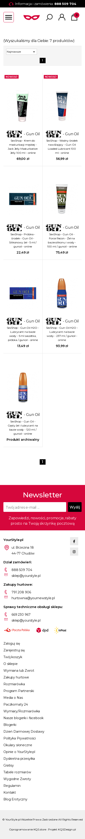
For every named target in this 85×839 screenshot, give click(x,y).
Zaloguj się (11, 643)
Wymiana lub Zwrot (18, 671)
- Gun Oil (23, 134)
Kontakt (9, 792)
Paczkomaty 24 (15, 704)
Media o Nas (13, 698)
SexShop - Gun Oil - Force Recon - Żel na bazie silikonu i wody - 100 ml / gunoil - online (62, 240)
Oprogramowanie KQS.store (27, 829)
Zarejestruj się (14, 650)
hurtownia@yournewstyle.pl (33, 598)
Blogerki (9, 725)
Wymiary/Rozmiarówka (21, 711)
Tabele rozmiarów (17, 772)
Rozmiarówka (14, 684)
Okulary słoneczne (17, 745)
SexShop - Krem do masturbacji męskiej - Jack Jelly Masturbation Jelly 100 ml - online (23, 146)
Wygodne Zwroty (17, 779)
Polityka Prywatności (19, 738)
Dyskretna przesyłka (19, 759)
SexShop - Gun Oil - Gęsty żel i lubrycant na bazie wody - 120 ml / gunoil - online (23, 427)
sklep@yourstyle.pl (26, 576)
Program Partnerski (18, 691)
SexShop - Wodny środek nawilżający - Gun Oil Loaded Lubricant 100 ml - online (62, 146)
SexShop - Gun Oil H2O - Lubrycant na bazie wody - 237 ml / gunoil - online (62, 334)
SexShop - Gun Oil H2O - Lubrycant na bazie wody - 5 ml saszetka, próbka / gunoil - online (23, 334)
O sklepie (10, 664)
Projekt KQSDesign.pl (62, 829)
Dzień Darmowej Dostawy (23, 731)
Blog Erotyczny (15, 799)
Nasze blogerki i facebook (23, 718)
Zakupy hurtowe (16, 677)
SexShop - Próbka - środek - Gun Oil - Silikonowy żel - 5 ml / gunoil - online (22, 240)
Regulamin (12, 786)
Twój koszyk (12, 657)
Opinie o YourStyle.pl (19, 752)
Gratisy (8, 765)
